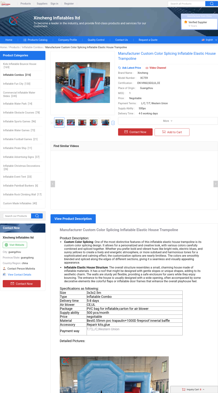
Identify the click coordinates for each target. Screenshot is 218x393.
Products (26, 4)
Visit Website (14, 245)
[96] (19, 121)
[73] (19, 130)
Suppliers (42, 4)
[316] (17, 74)
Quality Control (96, 39)
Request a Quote (148, 39)
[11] (17, 148)
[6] (20, 185)
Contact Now (22, 284)
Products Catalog (35, 40)
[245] (19, 94)
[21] (20, 139)
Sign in (54, 4)
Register (69, 4)
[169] (19, 66)
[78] (21, 112)
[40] (20, 203)
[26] (21, 167)
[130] (16, 83)
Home (8, 39)
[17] (22, 194)
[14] (17, 103)
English (207, 40)
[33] (17, 176)
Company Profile (67, 39)
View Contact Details (19, 274)
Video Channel (158, 67)
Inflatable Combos (32, 47)
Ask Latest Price (131, 67)
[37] (21, 157)
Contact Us (121, 39)
